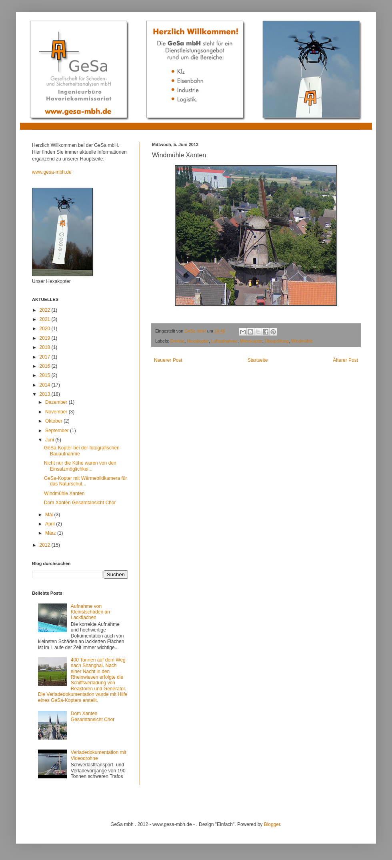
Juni (50, 440)
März (51, 533)
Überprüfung (277, 341)
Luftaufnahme (224, 341)
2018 (46, 347)
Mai (49, 514)
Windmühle (302, 341)
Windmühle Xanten (64, 493)
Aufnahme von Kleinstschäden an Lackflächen (90, 612)
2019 (46, 338)
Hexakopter (198, 341)
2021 (46, 319)
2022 (46, 310)
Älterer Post (345, 360)
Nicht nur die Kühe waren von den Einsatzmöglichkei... (80, 465)
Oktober (54, 421)
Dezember (57, 402)
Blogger (272, 824)
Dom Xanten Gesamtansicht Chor (80, 502)
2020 (46, 328)
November (57, 412)
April (50, 524)
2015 (46, 375)
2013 (46, 394)
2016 (46, 366)
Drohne (177, 341)
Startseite (258, 360)
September (57, 430)
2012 (46, 545)
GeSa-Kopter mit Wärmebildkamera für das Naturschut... (85, 481)
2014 (46, 385)
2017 (46, 357)
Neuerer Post (168, 360)
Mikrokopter (251, 341)
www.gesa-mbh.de (52, 172)
